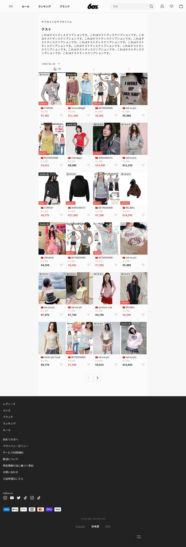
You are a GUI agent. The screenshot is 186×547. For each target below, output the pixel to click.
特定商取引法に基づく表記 (18, 465)
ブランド (65, 6)
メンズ (7, 410)
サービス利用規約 (13, 452)
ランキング (44, 6)
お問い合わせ (10, 472)
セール (25, 6)
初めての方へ (10, 439)
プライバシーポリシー (15, 446)
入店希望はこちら (13, 478)
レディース (9, 404)
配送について (10, 459)
